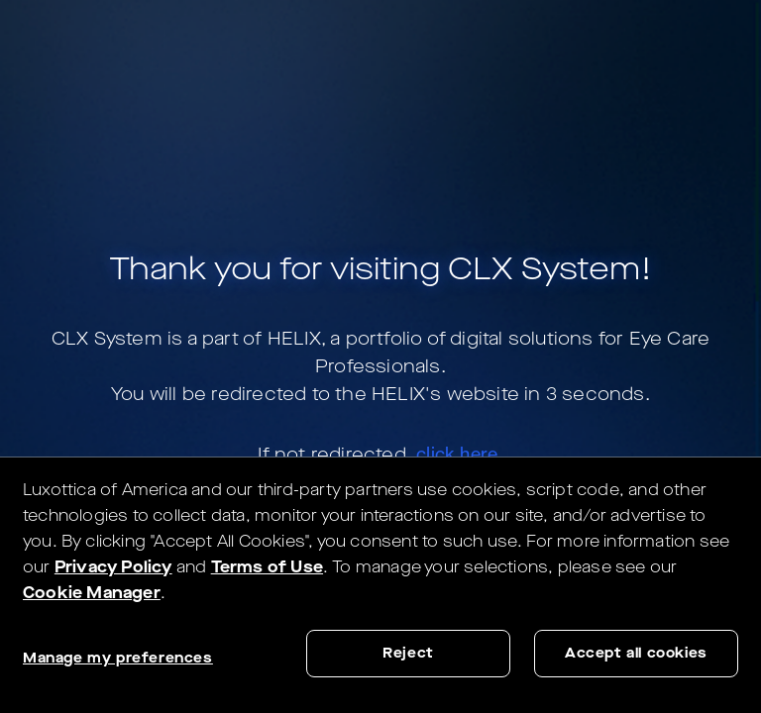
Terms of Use (267, 567)
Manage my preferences (118, 658)
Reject (408, 653)
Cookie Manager (92, 592)
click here (456, 453)
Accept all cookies (636, 653)
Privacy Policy (113, 567)
